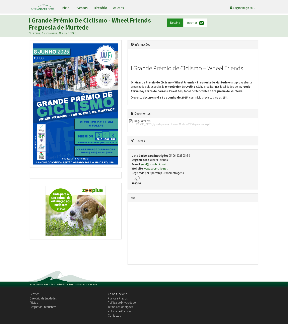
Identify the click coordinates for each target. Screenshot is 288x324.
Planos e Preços (118, 298)
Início (65, 7)
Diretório (100, 7)
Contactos (114, 315)
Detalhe (175, 23)
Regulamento (142, 121)
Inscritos (195, 23)
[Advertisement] (193, 233)
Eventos (81, 7)
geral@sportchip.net (153, 164)
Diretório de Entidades (43, 298)
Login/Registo (242, 8)
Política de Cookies (119, 311)
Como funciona (117, 294)
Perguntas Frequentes (43, 307)
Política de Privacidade (122, 302)
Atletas (118, 7)
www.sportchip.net (156, 168)
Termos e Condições (120, 307)
